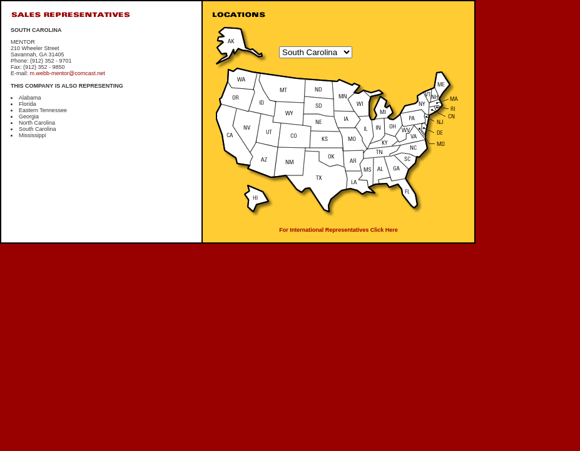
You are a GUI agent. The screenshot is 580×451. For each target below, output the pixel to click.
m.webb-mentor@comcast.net (67, 73)
